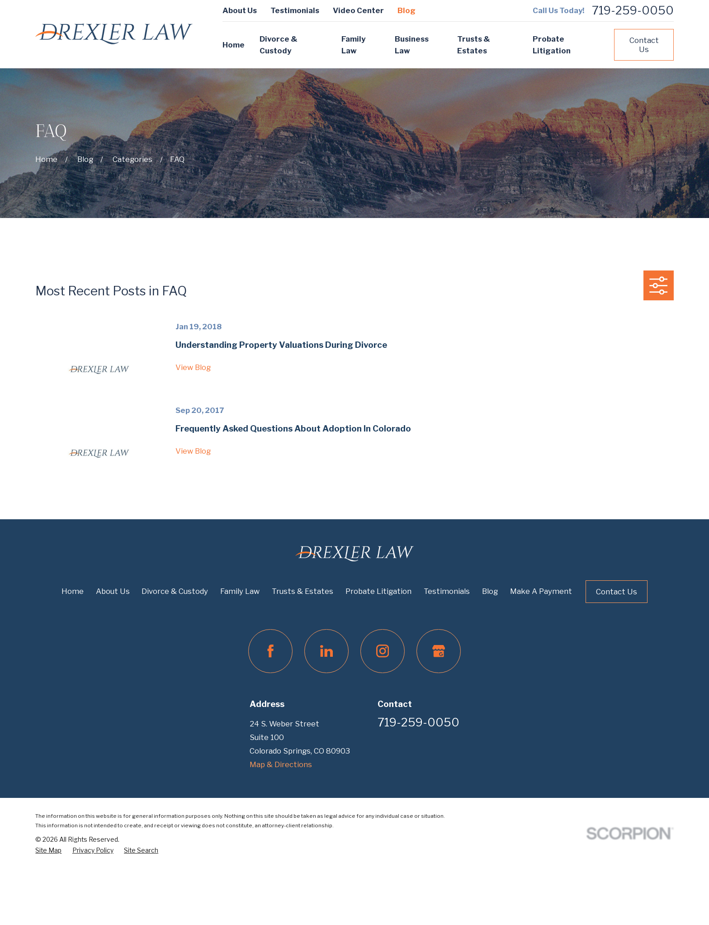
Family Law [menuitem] (353, 45)
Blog (406, 10)
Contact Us (644, 45)
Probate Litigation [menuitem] (552, 45)
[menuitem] (48, 850)
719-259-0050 (633, 10)
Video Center (358, 10)
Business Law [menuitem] (412, 45)
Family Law (240, 591)
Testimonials (294, 10)
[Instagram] (382, 651)
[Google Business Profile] (438, 651)
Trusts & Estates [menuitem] (473, 45)
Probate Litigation (378, 591)
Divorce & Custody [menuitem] (279, 45)
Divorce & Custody (175, 591)
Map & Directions (281, 764)
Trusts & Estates (302, 591)
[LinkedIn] (326, 651)
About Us (239, 10)
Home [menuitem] (233, 44)
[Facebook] (270, 651)
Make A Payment (541, 591)
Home (72, 591)
